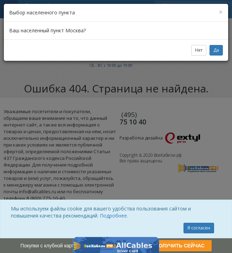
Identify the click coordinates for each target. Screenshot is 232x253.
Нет (198, 50)
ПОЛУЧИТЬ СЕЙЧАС (180, 245)
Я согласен (198, 228)
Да (216, 50)
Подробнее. (114, 215)
